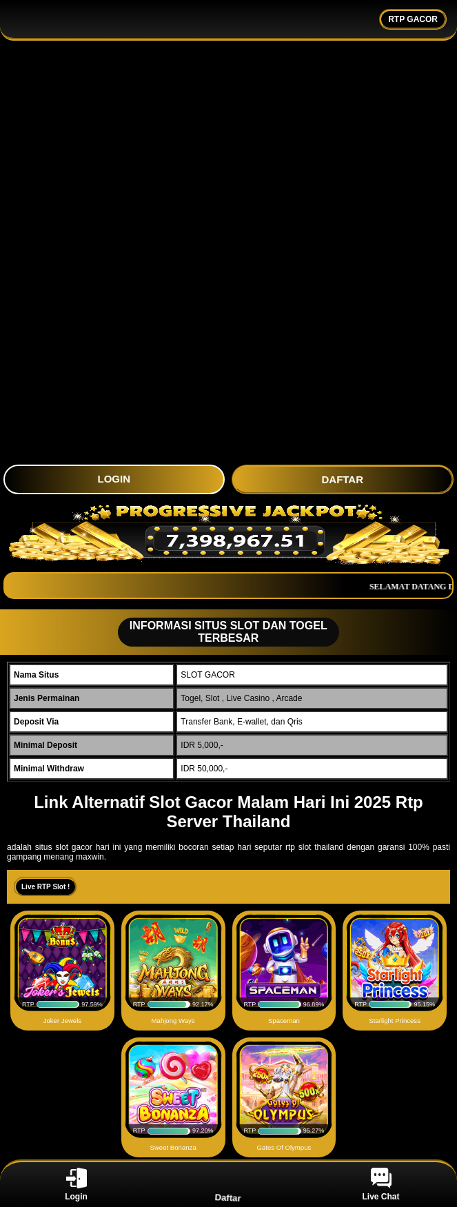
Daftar (228, 1184)
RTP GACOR (413, 19)
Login (76, 1184)
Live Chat (380, 1184)
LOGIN (114, 479)
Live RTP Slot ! (45, 887)
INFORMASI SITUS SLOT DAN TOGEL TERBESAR (223, 632)
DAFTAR (342, 479)
